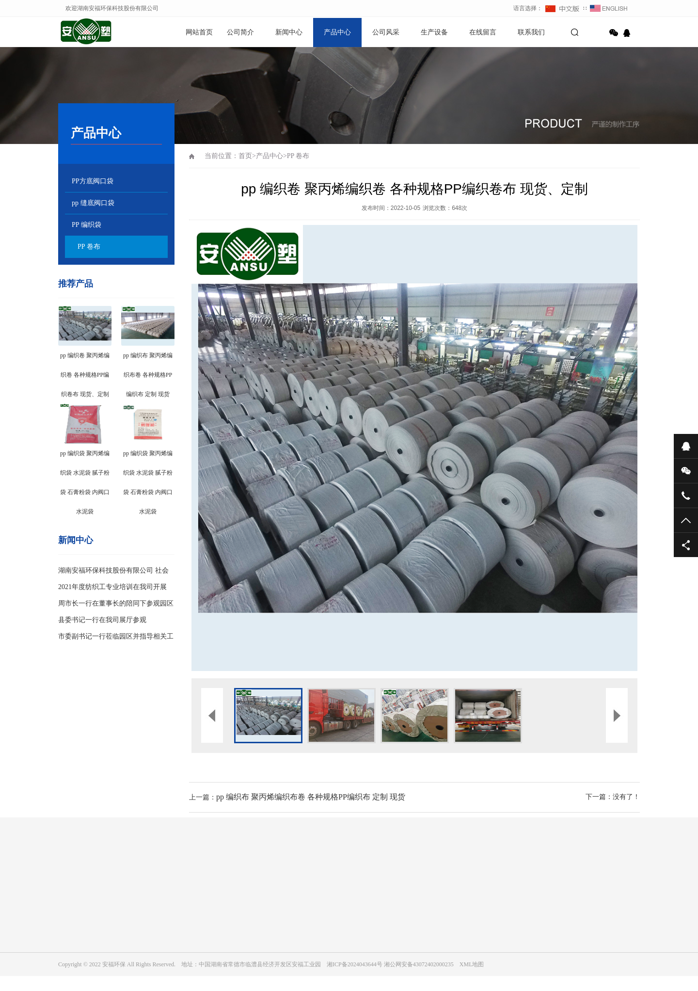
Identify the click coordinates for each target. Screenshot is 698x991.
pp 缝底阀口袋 (93, 203)
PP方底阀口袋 (92, 181)
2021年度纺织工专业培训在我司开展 (112, 587)
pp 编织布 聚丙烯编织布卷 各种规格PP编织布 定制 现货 (310, 797)
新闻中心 (288, 32)
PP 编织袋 (86, 224)
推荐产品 (75, 283)
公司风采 (385, 32)
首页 (245, 156)
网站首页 (199, 32)
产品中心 (337, 32)
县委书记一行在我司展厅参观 (102, 619)
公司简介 (240, 32)
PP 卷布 (89, 246)
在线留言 (482, 32)
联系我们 (531, 32)
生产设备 (434, 32)
